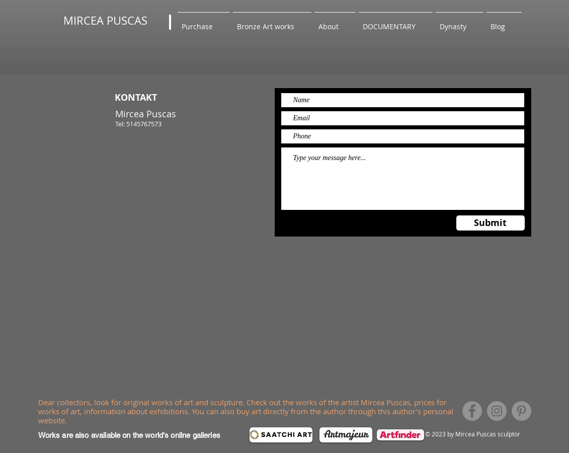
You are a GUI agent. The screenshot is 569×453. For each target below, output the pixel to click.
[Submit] (490, 223)
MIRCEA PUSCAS (105, 20)
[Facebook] (472, 411)
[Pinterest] (521, 411)
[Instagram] (497, 411)
